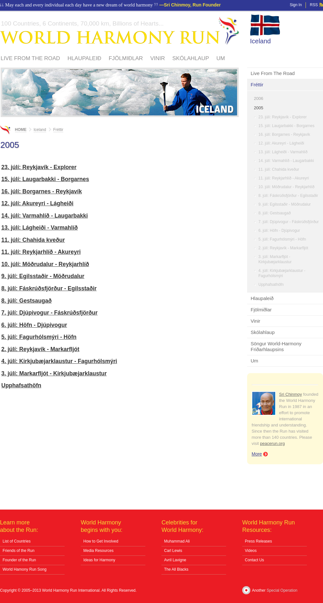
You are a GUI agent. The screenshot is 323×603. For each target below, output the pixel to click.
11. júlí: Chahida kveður (278, 169)
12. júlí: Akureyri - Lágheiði (281, 143)
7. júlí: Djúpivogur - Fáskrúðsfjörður (288, 222)
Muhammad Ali (177, 541)
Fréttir (257, 84)
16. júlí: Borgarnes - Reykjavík (284, 134)
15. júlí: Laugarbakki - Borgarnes (286, 126)
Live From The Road (30, 58)
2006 (258, 98)
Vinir (157, 58)
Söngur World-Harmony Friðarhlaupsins (276, 346)
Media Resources (98, 550)
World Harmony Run (120, 31)
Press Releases (258, 541)
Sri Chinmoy (290, 394)
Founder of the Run (19, 560)
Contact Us (254, 560)
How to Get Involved (100, 541)
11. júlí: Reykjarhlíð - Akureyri (283, 178)
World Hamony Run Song (25, 569)
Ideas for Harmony (99, 560)
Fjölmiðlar (126, 58)
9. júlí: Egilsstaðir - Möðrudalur (284, 204)
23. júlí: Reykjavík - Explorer (282, 117)
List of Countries (17, 541)
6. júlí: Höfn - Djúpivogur (279, 230)
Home (20, 129)
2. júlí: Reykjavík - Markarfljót (283, 248)
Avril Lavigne (175, 560)
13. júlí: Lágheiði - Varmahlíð (282, 152)
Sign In (296, 5)
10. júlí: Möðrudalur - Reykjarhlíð (286, 187)
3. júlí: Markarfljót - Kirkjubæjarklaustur (275, 259)
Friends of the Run (19, 550)
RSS (314, 5)
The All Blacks (176, 569)
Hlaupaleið (84, 58)
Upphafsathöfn (271, 284)
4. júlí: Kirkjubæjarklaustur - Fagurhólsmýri (281, 273)
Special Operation (281, 590)
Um (220, 58)
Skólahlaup (190, 58)
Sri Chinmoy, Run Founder (192, 4)
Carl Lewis (173, 550)
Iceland (260, 41)
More (257, 454)
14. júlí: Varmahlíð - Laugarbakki (286, 160)
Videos (250, 550)
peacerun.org (272, 443)
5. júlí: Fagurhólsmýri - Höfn (282, 239)
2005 (258, 107)
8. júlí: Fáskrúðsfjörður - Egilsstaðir (288, 195)
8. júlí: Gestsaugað (274, 213)
